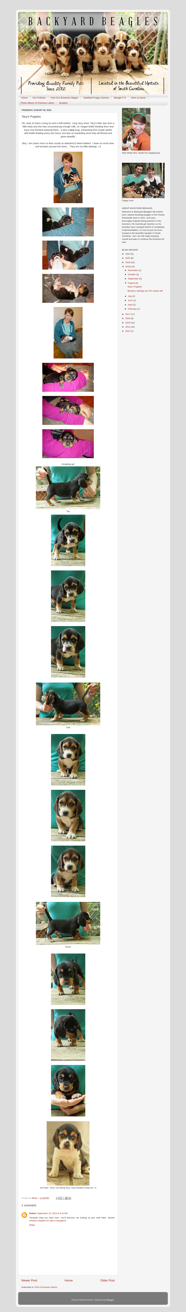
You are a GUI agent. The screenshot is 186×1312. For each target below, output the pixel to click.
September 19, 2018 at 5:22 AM (52, 1213)
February (132, 309)
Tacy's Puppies (134, 286)
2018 (128, 266)
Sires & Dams (138, 97)
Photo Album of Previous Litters (37, 102)
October (132, 274)
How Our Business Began (64, 97)
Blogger (110, 1300)
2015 (128, 322)
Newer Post (29, 1280)
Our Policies (39, 97)
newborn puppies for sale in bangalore (47, 1220)
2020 (128, 258)
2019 (128, 262)
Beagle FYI (120, 97)
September (133, 278)
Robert (32, 1213)
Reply (32, 1225)
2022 (128, 254)
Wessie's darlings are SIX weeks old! (145, 291)
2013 (128, 331)
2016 (128, 318)
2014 (128, 327)
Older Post (107, 1280)
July (130, 296)
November (133, 270)
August (131, 283)
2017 (128, 314)
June (130, 300)
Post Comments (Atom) (46, 1287)
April (130, 304)
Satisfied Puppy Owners (96, 97)
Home (24, 97)
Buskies (63, 102)
